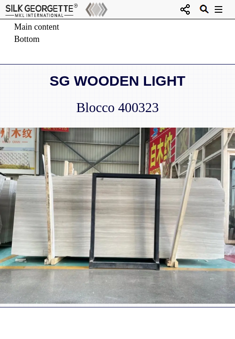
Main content (36, 27)
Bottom (27, 39)
